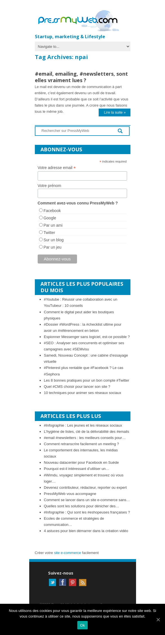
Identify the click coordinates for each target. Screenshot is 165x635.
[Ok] (158, 619)
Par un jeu (53, 247)
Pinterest (72, 582)
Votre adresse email (57, 167)
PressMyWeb (80, 21)
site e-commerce (67, 553)
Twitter (49, 232)
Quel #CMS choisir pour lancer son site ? (77, 386)
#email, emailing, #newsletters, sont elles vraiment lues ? (81, 77)
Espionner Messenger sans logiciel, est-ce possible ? (87, 337)
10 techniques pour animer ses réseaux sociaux (82, 393)
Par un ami (53, 225)
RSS (82, 582)
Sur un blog (54, 240)
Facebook (52, 210)
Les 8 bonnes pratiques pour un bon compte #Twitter (86, 380)
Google (50, 218)
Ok (82, 625)
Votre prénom (49, 185)
